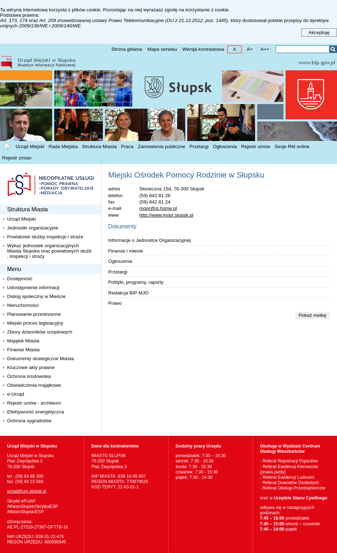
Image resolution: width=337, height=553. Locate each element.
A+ (248, 49)
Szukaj (333, 49)
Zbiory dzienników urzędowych (39, 332)
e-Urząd (15, 394)
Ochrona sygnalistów (29, 420)
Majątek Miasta (23, 340)
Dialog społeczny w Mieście (36, 296)
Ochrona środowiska (29, 376)
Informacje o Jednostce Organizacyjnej (149, 240)
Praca (127, 146)
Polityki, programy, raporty (136, 282)
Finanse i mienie (125, 251)
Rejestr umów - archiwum (34, 403)
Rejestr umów (256, 146)
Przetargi (199, 146)
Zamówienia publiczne (161, 146)
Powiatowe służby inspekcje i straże (45, 236)
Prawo (115, 303)
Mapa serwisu (162, 49)
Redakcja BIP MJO (128, 293)
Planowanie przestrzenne (34, 314)
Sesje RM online (292, 146)
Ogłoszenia (225, 146)
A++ (263, 49)
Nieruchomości (23, 305)
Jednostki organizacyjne (32, 228)
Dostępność (19, 278)
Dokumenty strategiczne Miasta (40, 358)
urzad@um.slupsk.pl (26, 491)
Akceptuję (319, 32)
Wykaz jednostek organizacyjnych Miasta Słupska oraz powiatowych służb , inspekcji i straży (49, 251)
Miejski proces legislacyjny (35, 323)
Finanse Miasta (23, 349)
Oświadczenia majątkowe (34, 385)
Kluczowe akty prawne (31, 367)
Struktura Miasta (99, 146)
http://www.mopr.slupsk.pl (166, 215)
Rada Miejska (63, 146)
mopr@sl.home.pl (158, 208)
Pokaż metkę (312, 315)
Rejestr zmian (17, 158)
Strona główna (126, 49)
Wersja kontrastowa (203, 49)
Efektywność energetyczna (35, 411)
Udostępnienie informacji (33, 287)
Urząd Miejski (30, 146)
